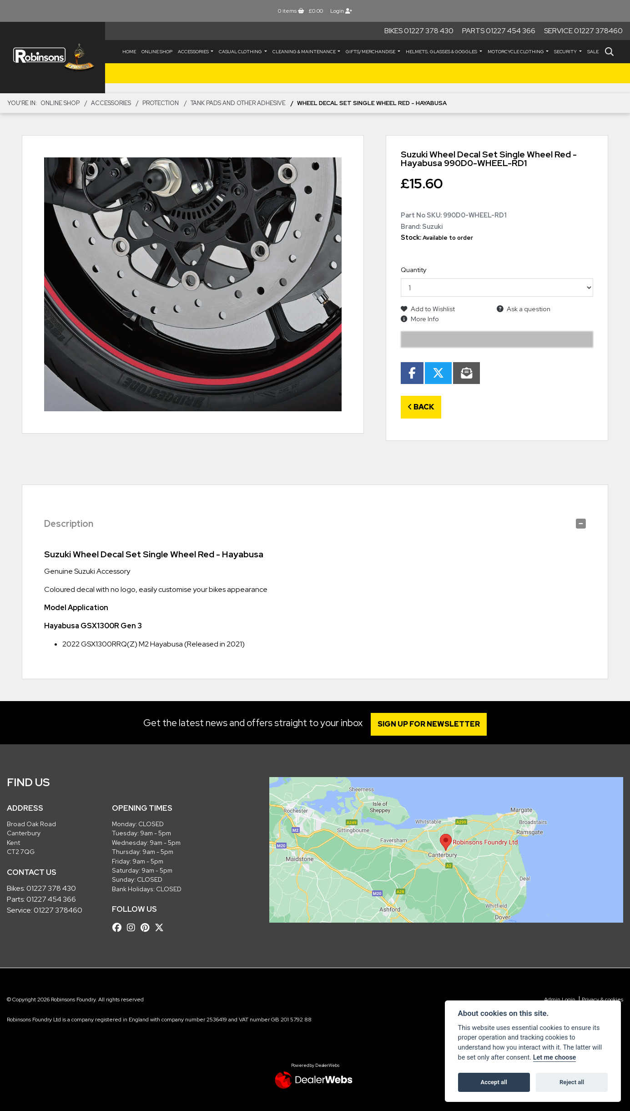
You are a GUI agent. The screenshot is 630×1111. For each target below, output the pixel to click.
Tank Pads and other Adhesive (238, 103)
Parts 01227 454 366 (498, 30)
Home (129, 52)
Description (68, 524)
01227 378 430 (51, 888)
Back (421, 407)
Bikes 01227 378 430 (419, 30)
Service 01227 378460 (583, 30)
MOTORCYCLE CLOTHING (516, 52)
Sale (593, 52)
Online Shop (156, 52)
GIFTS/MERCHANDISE (371, 52)
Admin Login (559, 999)
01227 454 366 (51, 899)
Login (341, 11)
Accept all (494, 1082)
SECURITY (566, 52)
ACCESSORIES (194, 52)
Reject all (571, 1082)
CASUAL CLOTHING (241, 52)
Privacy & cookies (602, 999)
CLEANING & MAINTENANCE (304, 52)
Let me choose (554, 1057)
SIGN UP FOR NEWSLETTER (431, 724)
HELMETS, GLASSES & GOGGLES (442, 52)
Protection (160, 103)
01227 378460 (58, 910)
